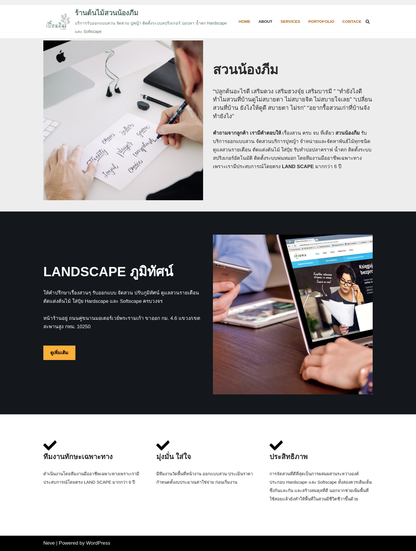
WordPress (98, 543)
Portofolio (321, 21)
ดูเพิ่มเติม (59, 352)
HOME (244, 21)
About (265, 21)
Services (290, 21)
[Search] (367, 21)
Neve (49, 543)
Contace (351, 21)
